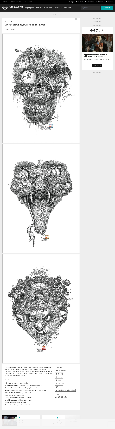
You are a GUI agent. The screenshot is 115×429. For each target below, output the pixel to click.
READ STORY (97, 65)
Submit (109, 2)
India (59, 377)
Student (49, 8)
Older (60, 418)
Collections (58, 8)
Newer (22, 418)
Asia (58, 380)
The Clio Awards (15, 2)
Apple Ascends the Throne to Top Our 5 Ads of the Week (95, 56)
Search (106, 8)
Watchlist (67, 8)
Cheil (13, 29)
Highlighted (29, 8)
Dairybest (8, 22)
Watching (100, 2)
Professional (40, 8)
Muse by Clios (27, 2)
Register (79, 2)
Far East (60, 384)
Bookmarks (89, 2)
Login (71, 2)
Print (59, 387)
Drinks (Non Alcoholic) (65, 390)
